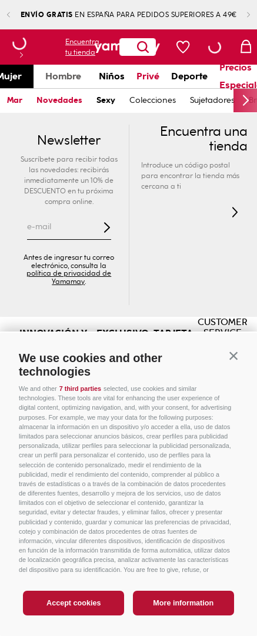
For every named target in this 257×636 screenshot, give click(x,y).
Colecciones (152, 100)
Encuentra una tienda (204, 139)
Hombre (63, 76)
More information (183, 603)
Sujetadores (212, 100)
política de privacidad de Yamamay (68, 277)
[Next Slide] (239, 15)
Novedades (59, 100)
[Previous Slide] (18, 15)
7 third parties (80, 388)
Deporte (189, 76)
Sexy (105, 100)
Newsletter (69, 140)
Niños (112, 76)
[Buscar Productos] (109, 47)
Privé (147, 76)
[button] (233, 356)
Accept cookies (73, 603)
